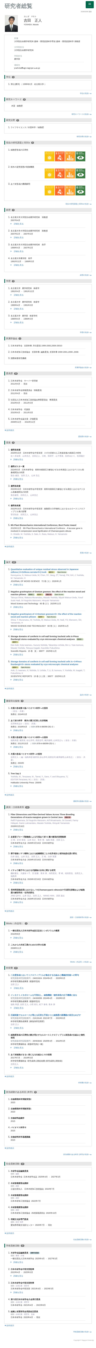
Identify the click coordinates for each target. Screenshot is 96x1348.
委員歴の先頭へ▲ (85, 436)
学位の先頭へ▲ (86, 93)
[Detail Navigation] (90, 4)
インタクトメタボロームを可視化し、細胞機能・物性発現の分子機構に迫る (44, 995)
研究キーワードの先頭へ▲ (82, 114)
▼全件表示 (9, 430)
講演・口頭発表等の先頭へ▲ (81, 917)
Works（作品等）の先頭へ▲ (81, 962)
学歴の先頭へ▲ (86, 332)
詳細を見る (17, 224)
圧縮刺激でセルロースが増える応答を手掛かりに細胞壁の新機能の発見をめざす (46, 1015)
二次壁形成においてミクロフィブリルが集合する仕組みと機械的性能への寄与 (45, 975)
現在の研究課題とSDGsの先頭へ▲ (79, 204)
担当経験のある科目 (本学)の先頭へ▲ (77, 1154)
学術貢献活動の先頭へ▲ (82, 1332)
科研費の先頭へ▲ (85, 1083)
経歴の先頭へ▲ (86, 275)
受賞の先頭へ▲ (86, 553)
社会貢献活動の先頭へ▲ (82, 1240)
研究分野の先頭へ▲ (84, 137)
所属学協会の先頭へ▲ (83, 367)
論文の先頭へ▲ (86, 695)
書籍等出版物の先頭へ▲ (82, 801)
